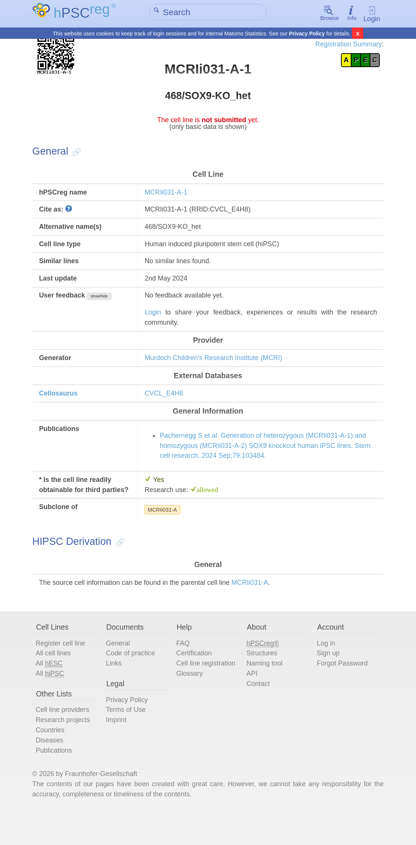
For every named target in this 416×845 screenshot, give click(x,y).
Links (115, 691)
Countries (53, 760)
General (119, 671)
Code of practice (132, 681)
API (252, 702)
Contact (258, 712)
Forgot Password (341, 691)
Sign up (327, 681)
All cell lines (56, 681)
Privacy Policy (307, 34)
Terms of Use (127, 739)
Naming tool (264, 691)
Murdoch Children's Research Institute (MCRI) (216, 367)
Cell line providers (65, 739)
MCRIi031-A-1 (168, 197)
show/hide (103, 304)
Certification (195, 681)
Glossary (190, 702)
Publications (56, 781)
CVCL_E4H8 (166, 404)
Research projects (66, 750)
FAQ (184, 671)
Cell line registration (207, 691)
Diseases (52, 770)
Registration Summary (345, 45)
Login (369, 14)
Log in (324, 671)
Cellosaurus (61, 404)
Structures (262, 681)
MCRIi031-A (164, 534)
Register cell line (63, 671)
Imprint (118, 750)
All (52, 691)
